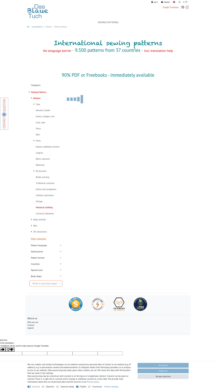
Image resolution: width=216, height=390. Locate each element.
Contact (30, 325)
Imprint (30, 328)
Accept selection (163, 376)
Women (48, 27)
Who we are (32, 322)
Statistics (50, 386)
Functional (97, 386)
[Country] (173, 2)
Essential (36, 386)
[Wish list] (185, 2)
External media (67, 386)
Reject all (163, 371)
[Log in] (154, 2)
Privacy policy (93, 382)
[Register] (165, 2)
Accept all (163, 365)
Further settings (111, 386)
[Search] (179, 2)
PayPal (83, 386)
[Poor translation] (10, 349)
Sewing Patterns (108, 22)
